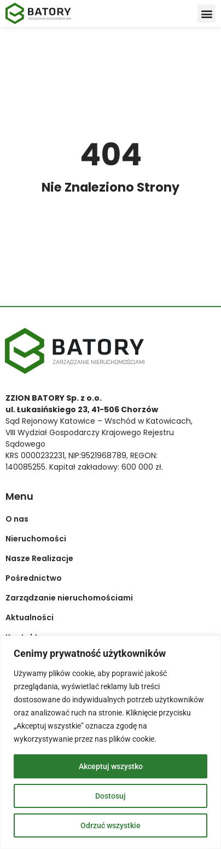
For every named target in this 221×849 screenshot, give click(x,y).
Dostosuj (110, 796)
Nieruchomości (35, 538)
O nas (16, 518)
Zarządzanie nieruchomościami (69, 597)
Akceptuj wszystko (111, 766)
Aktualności (29, 617)
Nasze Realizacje (39, 558)
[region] (110, 742)
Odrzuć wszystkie (110, 825)
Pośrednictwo (33, 578)
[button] (206, 13)
